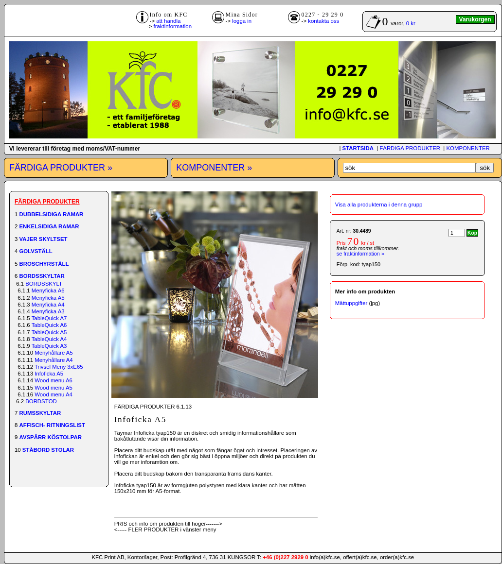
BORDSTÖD (41, 401)
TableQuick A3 (49, 346)
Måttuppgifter (351, 303)
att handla (168, 21)
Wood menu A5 (53, 388)
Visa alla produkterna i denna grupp (379, 204)
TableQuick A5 (49, 332)
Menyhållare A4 (54, 360)
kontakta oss (323, 21)
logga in (241, 21)
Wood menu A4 (53, 394)
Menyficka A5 (48, 298)
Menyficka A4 (48, 305)
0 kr (410, 23)
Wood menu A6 (53, 380)
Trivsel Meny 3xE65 (59, 367)
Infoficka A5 (49, 373)
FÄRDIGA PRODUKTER (409, 148)
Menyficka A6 (48, 290)
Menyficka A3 (48, 311)
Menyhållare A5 (54, 353)
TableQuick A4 (49, 339)
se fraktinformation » (360, 253)
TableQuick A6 (49, 325)
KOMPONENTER (467, 148)
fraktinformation (173, 26)
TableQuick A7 (49, 318)
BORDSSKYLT (43, 284)
